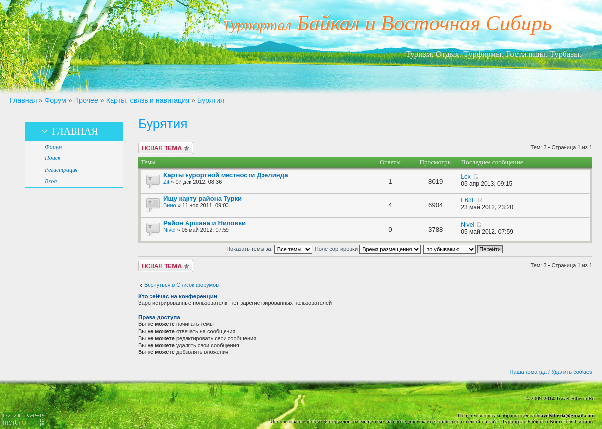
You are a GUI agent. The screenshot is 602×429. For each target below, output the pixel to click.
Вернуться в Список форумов (181, 285)
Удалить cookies (571, 372)
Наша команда (528, 372)
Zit (166, 182)
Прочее (86, 100)
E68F (468, 200)
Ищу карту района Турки (202, 198)
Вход (51, 181)
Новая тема (165, 148)
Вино (169, 205)
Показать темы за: (269, 249)
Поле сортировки (368, 249)
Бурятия (210, 100)
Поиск (53, 158)
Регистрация (61, 169)
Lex (466, 176)
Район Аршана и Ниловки (204, 223)
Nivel (169, 230)
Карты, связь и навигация (147, 100)
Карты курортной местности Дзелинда (225, 175)
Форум (55, 100)
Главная (23, 100)
